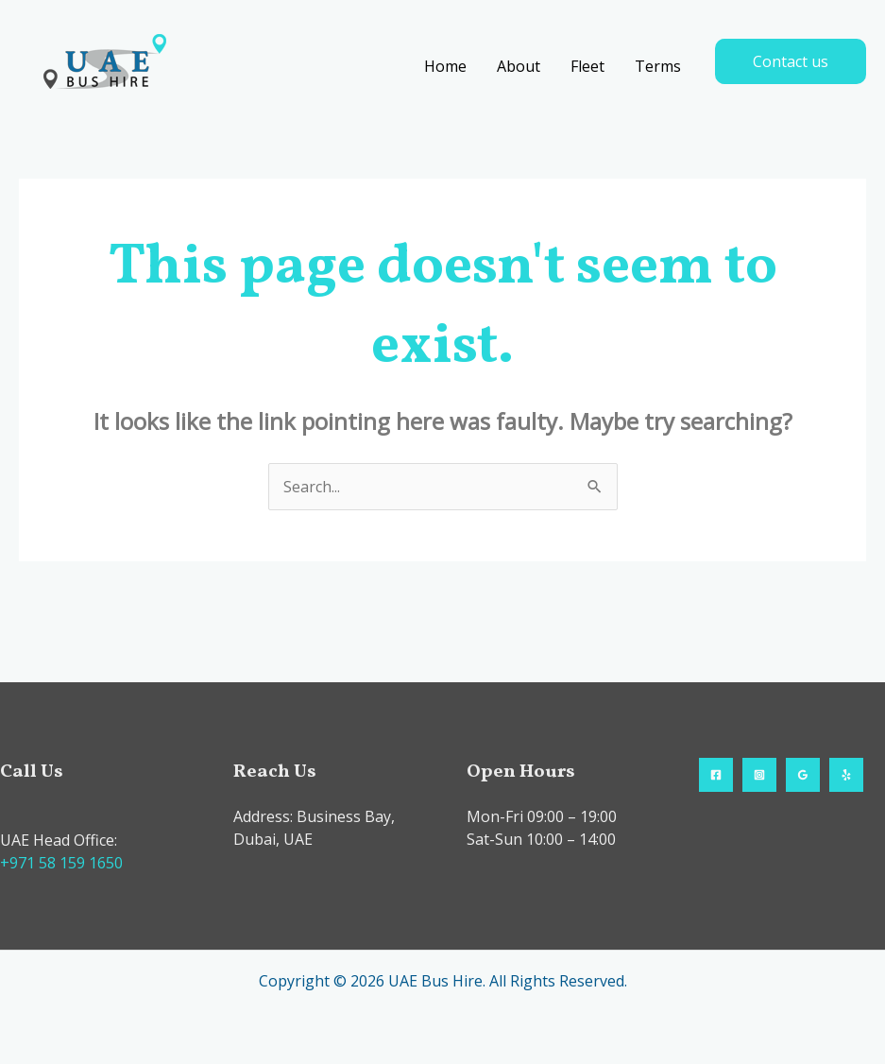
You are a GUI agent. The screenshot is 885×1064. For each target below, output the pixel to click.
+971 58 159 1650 (61, 862)
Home (445, 66)
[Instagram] (759, 775)
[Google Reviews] (803, 775)
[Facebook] (716, 775)
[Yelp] (846, 775)
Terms (658, 66)
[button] (790, 61)
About (518, 66)
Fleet (587, 66)
